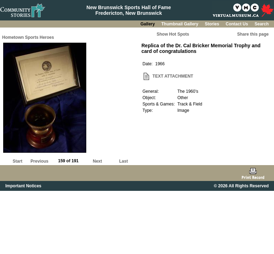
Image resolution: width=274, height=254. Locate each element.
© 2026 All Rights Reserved (241, 185)
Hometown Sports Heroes (28, 37)
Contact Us (237, 24)
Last (123, 161)
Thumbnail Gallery (180, 24)
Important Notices (23, 185)
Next (97, 161)
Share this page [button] (253, 34)
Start (17, 161)
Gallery (148, 24)
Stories (212, 24)
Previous (39, 161)
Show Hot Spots (173, 34)
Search (262, 24)
